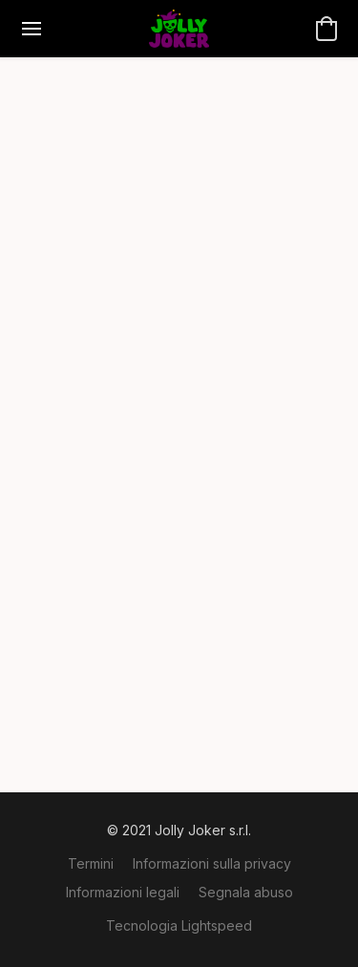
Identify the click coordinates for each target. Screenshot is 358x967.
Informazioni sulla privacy (212, 863)
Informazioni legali (122, 892)
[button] (178, 29)
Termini (91, 863)
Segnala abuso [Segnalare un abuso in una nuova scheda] (246, 892)
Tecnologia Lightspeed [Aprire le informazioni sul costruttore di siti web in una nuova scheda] (179, 925)
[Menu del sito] (31, 28)
